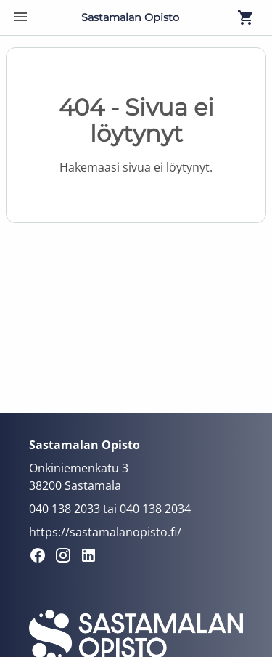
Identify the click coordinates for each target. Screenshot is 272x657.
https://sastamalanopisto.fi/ (105, 532)
